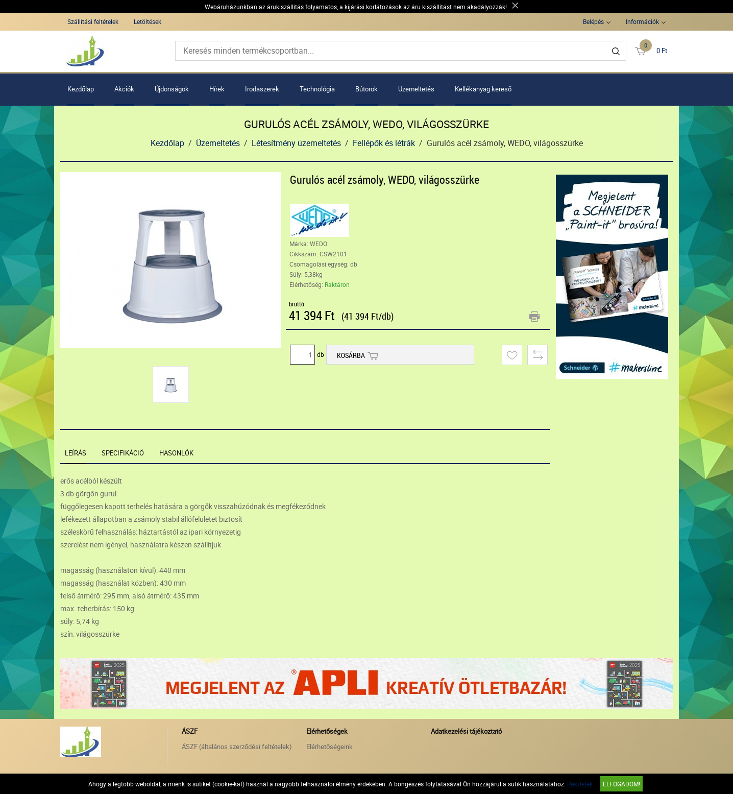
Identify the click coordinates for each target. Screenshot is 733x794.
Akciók (124, 88)
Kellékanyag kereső (483, 88)
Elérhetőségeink (329, 746)
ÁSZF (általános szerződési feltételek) (237, 746)
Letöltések (147, 21)
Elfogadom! (621, 784)
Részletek (580, 784)
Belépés (593, 21)
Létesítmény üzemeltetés (296, 143)
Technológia (317, 88)
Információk (642, 21)
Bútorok (366, 88)
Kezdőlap (80, 88)
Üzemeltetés (416, 88)
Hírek (217, 88)
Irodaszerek (262, 88)
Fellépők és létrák (384, 143)
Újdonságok (172, 88)
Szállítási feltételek (92, 21)
